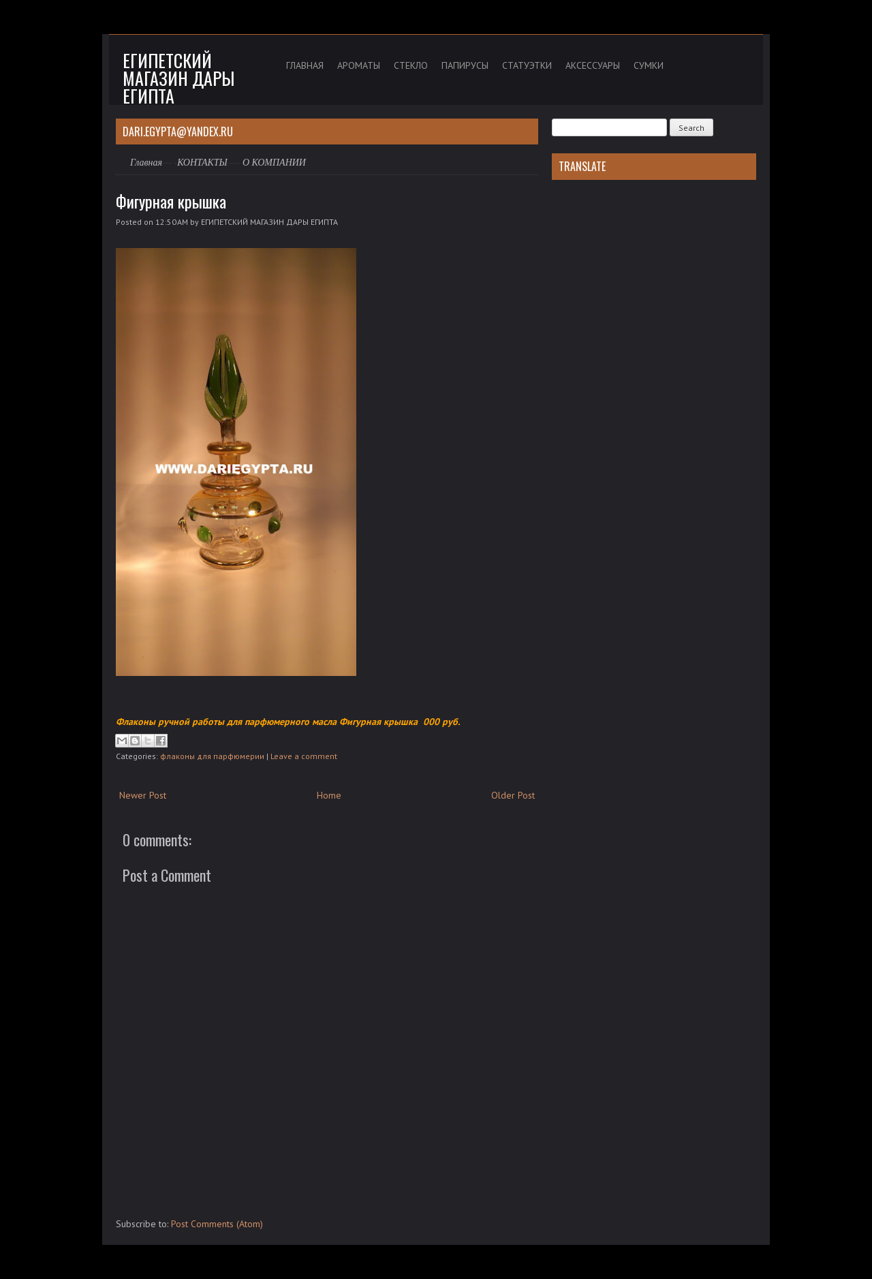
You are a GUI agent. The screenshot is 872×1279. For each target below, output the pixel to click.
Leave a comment (303, 756)
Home (329, 795)
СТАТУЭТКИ (527, 65)
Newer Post (142, 795)
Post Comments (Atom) (217, 1224)
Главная (146, 162)
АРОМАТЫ (358, 65)
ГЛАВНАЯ (305, 65)
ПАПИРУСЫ (464, 65)
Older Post (513, 795)
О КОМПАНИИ (274, 162)
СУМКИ (649, 65)
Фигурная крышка (171, 201)
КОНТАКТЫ (202, 162)
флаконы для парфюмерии (212, 756)
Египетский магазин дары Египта (178, 78)
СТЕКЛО (411, 65)
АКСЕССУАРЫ (592, 65)
